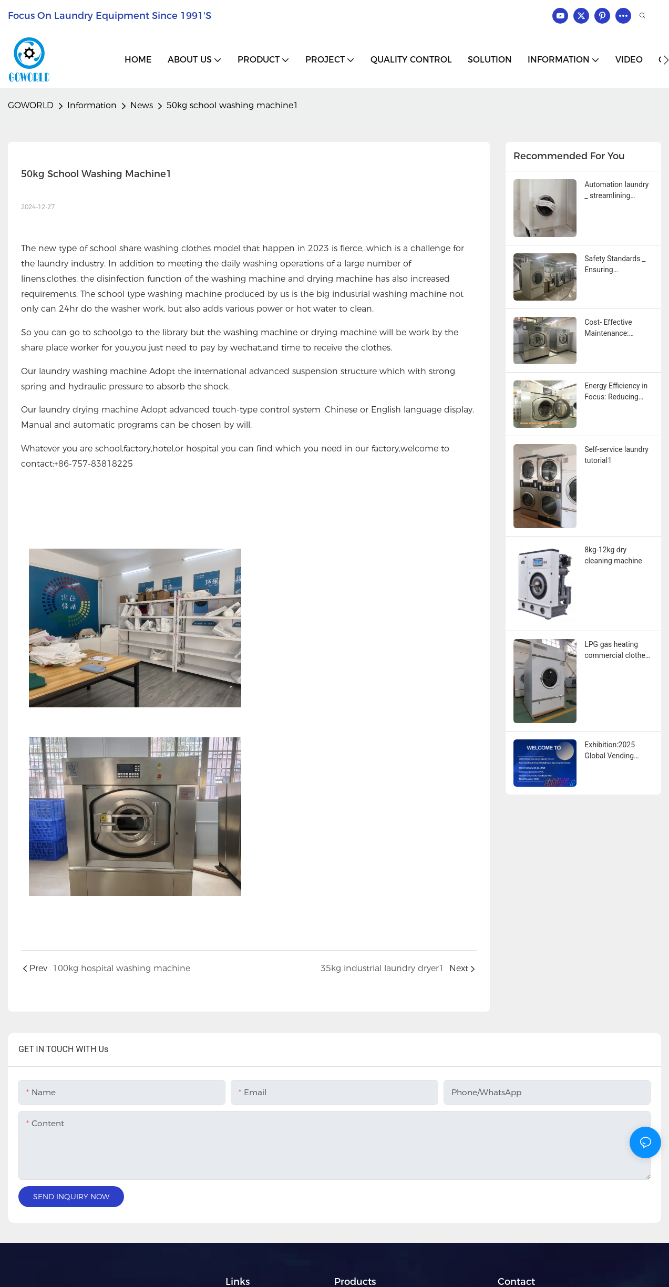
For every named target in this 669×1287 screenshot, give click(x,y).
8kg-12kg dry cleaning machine (613, 555)
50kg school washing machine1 (233, 105)
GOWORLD (31, 105)
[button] (666, 60)
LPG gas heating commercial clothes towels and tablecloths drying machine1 (616, 650)
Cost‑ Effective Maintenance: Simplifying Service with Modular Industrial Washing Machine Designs (615, 328)
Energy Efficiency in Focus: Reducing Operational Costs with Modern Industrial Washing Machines (615, 392)
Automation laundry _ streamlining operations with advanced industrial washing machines (616, 190)
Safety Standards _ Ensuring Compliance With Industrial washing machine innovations (618, 264)
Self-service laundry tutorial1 (616, 455)
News (141, 105)
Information (92, 105)
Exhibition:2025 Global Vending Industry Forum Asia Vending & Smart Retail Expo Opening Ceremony (617, 750)
